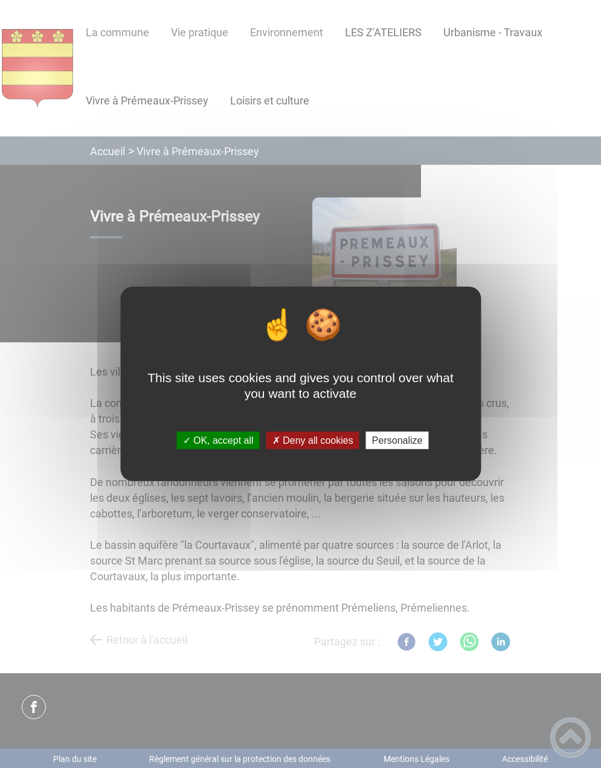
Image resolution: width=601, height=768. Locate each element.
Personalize (397, 440)
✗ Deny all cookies (312, 440)
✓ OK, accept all (218, 440)
